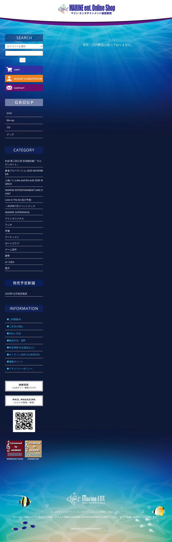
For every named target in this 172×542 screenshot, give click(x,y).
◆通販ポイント (15, 361)
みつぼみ (9, 262)
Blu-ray (10, 120)
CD (8, 127)
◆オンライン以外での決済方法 (23, 354)
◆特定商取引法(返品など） (21, 347)
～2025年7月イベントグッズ (20, 206)
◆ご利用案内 (14, 319)
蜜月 (7, 268)
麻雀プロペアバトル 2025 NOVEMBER (24, 172)
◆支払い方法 (14, 333)
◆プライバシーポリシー (20, 368)
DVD (9, 113)
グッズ (10, 134)
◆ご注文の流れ (15, 326)
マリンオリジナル (14, 218)
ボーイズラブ (12, 243)
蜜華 (7, 255)
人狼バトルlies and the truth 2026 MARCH (24, 182)
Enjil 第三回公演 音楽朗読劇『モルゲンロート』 (23, 163)
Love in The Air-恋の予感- (18, 200)
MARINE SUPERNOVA (17, 212)
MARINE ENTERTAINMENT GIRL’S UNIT (24, 192)
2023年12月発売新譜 (16, 293)
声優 (7, 231)
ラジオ (8, 224)
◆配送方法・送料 (16, 340)
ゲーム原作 (11, 249)
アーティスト (12, 237)
